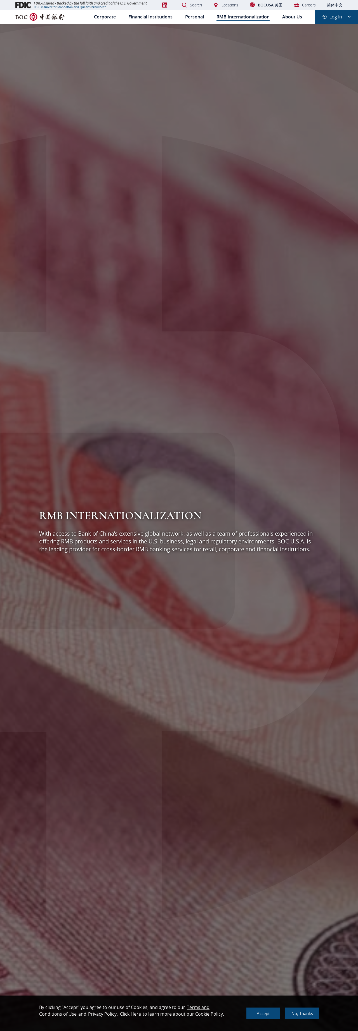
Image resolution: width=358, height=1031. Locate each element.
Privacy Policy (102, 1014)
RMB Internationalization (243, 17)
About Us (292, 17)
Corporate (105, 17)
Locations (225, 5)
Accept (263, 1013)
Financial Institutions (150, 17)
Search (192, 5)
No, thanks (302, 1013)
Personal (194, 17)
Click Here (130, 1014)
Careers (305, 5)
